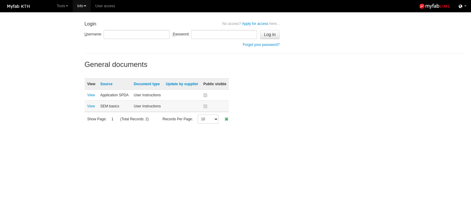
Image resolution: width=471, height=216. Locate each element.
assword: (181, 34)
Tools (62, 6)
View (91, 95)
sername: (93, 34)
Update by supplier (182, 84)
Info (81, 6)
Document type (147, 84)
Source (106, 84)
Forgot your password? (261, 45)
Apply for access (251, 24)
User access (105, 6)
